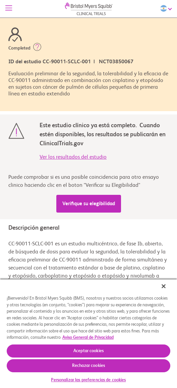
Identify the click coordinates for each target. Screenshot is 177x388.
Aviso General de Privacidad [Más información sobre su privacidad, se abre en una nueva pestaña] (88, 337)
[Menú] (8, 8)
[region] (88, 333)
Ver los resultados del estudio (73, 157)
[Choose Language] (167, 8)
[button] (37, 48)
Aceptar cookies (88, 351)
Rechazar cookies (88, 366)
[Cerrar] (164, 286)
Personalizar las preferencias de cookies (88, 380)
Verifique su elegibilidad (88, 203)
